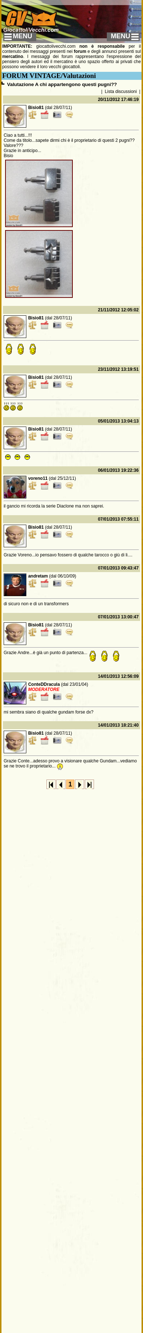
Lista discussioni (121, 91)
